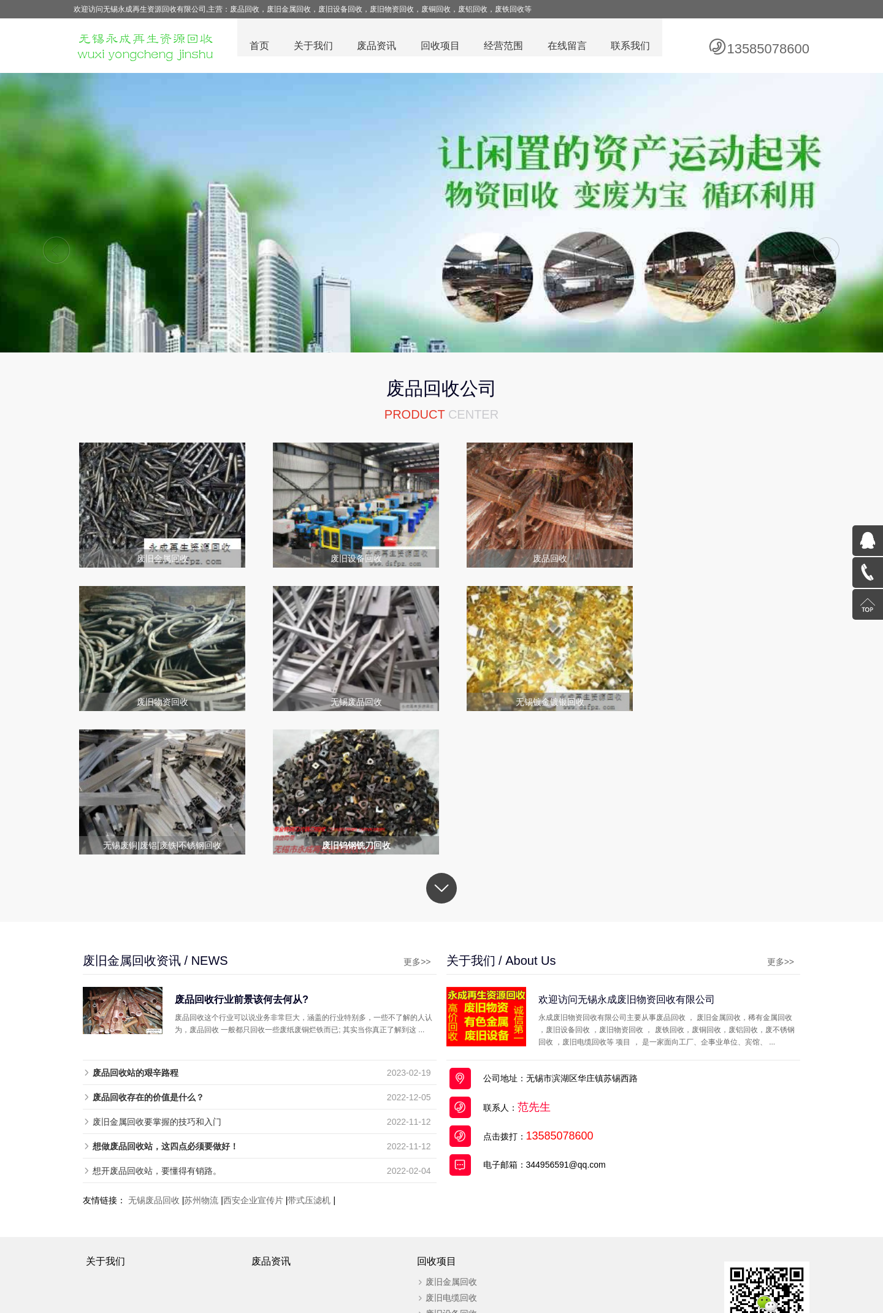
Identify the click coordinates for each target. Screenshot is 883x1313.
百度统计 (666, 1252)
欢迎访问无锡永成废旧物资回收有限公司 (643, 866)
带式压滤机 (309, 1067)
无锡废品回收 (154, 1067)
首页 (257, 46)
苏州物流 (201, 1067)
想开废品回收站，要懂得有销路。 (157, 1038)
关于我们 (311, 46)
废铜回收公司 (390, 1276)
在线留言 (566, 46)
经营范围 (502, 46)
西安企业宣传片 (253, 1067)
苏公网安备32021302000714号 (587, 1252)
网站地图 (598, 1276)
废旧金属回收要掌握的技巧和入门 (157, 989)
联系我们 (630, 46)
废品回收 (291, 1276)
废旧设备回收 (444, 1181)
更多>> (400, 829)
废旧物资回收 (444, 1228)
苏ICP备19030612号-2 (479, 1252)
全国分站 (634, 1276)
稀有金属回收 (444, 1212)
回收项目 (439, 46)
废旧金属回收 (444, 1149)
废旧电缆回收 (444, 1165)
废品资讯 (375, 46)
